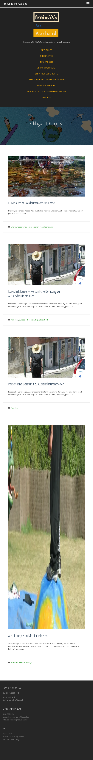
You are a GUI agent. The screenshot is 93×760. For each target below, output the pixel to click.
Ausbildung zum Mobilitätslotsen (28, 635)
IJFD (47, 320)
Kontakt (46, 97)
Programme (46, 56)
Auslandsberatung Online (13, 736)
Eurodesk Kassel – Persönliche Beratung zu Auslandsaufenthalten (34, 293)
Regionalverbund (46, 85)
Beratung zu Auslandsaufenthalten (46, 91)
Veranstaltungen (46, 68)
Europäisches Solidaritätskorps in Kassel (31, 202)
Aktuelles (46, 50)
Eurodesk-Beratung (11, 739)
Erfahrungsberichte (46, 74)
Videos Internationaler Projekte (46, 80)
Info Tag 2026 (46, 62)
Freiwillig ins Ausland (15, 3)
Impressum (7, 734)
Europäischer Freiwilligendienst (40, 227)
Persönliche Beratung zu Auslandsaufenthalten (36, 384)
